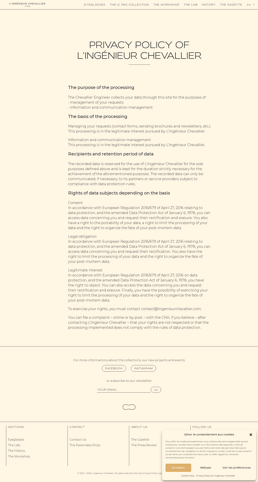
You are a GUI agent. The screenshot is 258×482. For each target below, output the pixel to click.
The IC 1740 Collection (129, 4)
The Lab (190, 4)
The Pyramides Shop (85, 445)
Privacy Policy (150, 473)
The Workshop (166, 4)
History (209, 4)
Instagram (143, 368)
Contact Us (78, 439)
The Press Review (144, 445)
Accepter (178, 467)
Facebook (114, 368)
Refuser (205, 467)
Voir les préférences (236, 467)
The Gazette (231, 4)
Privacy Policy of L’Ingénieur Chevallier (215, 475)
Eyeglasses (95, 4)
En (249, 4)
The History (16, 450)
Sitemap (137, 473)
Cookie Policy (188, 475)
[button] (251, 434)
